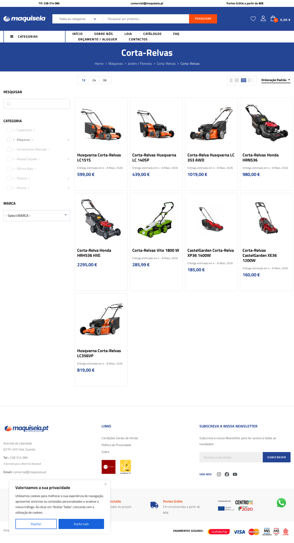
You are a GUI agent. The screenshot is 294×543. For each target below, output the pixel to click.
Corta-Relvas (166, 63)
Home (99, 63)
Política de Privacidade (116, 444)
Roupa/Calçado (27, 159)
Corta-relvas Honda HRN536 (261, 157)
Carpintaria (24, 130)
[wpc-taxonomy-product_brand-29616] (36, 215)
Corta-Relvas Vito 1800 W (155, 250)
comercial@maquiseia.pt (147, 3)
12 (83, 80)
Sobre (105, 451)
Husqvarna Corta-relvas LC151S (99, 157)
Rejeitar (36, 523)
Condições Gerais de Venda (120, 438)
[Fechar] (105, 484)
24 (94, 80)
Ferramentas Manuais (32, 149)
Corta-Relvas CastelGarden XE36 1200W (260, 255)
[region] (59, 507)
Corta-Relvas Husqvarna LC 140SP (154, 157)
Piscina (21, 188)
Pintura (22, 178)
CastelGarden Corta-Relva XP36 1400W (210, 252)
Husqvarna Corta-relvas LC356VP (99, 353)
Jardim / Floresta (140, 63)
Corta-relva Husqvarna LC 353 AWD (211, 157)
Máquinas (115, 63)
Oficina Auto (25, 169)
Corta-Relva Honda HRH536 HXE (94, 252)
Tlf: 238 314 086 (49, 3)
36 (105, 80)
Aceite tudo (81, 523)
